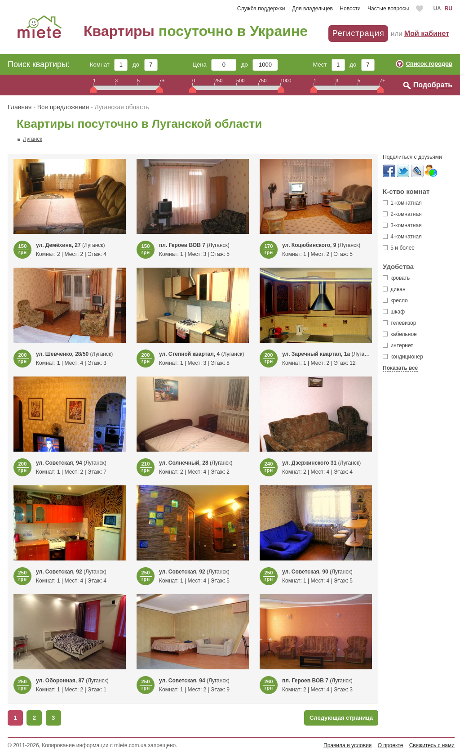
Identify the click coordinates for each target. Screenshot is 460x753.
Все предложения (63, 107)
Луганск (32, 139)
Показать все (400, 368)
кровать (396, 278)
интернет (398, 345)
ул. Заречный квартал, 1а (316, 354)
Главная (19, 107)
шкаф (394, 312)
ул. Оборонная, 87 (60, 680)
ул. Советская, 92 (59, 572)
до (145, 64)
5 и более (399, 248)
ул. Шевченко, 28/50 (62, 354)
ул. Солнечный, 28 (183, 463)
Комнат (109, 64)
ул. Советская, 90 (305, 572)
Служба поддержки (261, 8)
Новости (350, 8)
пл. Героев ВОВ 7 (182, 245)
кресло (395, 300)
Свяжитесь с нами (432, 745)
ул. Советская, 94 (59, 463)
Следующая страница (341, 717)
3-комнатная (402, 225)
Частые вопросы (388, 8)
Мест (329, 64)
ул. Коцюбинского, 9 (310, 245)
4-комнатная (402, 236)
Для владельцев (312, 8)
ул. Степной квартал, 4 (189, 354)
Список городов (429, 63)
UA (437, 8)
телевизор (399, 323)
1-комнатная (402, 203)
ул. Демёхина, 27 (58, 245)
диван (394, 289)
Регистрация (358, 33)
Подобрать (432, 85)
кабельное (400, 334)
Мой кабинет (426, 33)
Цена (215, 64)
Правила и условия (347, 745)
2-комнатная (402, 214)
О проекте (390, 745)
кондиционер (403, 357)
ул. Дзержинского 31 (309, 463)
